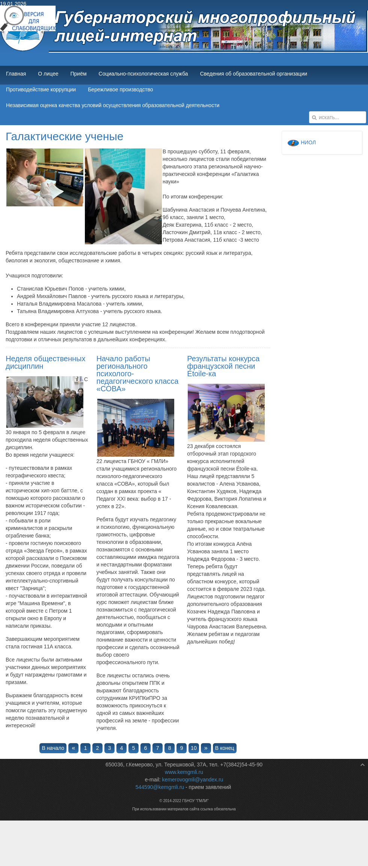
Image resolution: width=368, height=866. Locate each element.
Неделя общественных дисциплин (45, 362)
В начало (53, 748)
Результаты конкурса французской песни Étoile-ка (223, 366)
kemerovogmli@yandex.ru (192, 780)
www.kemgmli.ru (184, 772)
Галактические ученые (65, 136)
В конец (224, 748)
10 (194, 748)
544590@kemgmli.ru (160, 787)
